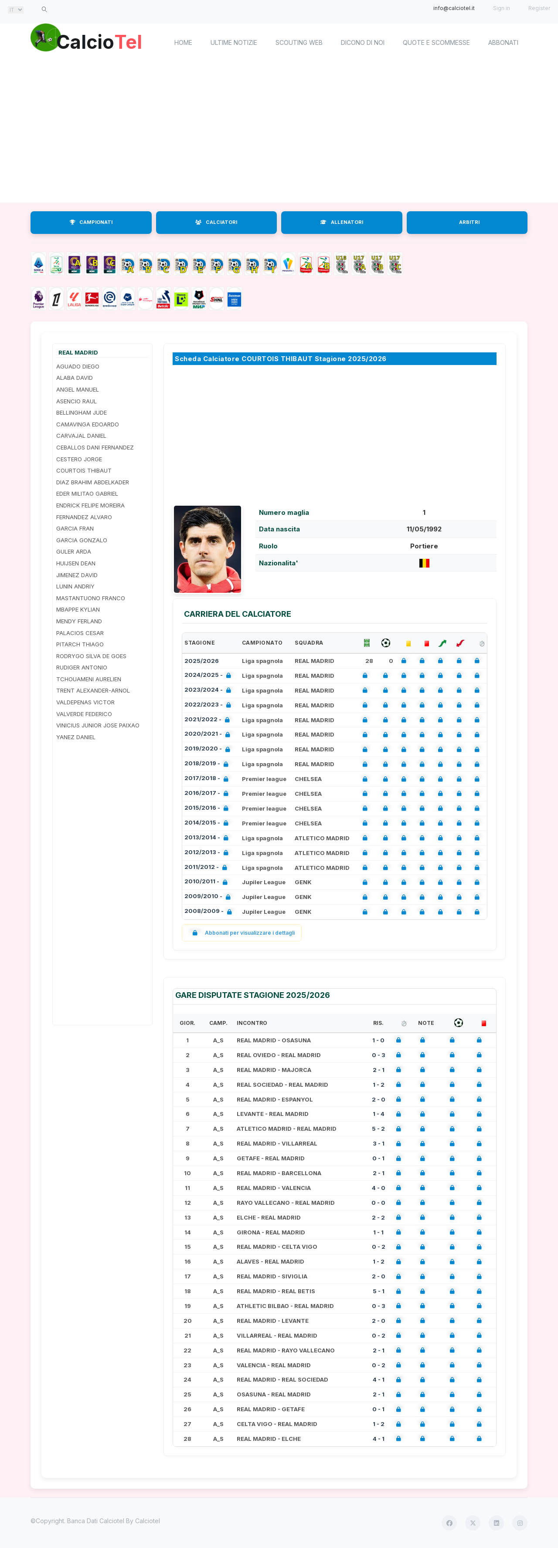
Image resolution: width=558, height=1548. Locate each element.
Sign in (501, 8)
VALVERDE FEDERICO (84, 713)
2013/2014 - (208, 838)
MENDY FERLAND (79, 621)
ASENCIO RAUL (76, 401)
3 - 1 (378, 1143)
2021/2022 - (208, 720)
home (183, 42)
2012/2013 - (208, 853)
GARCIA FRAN (75, 528)
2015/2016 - (208, 808)
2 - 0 (378, 1099)
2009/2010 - (209, 897)
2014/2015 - (208, 823)
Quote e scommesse (436, 42)
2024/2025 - (209, 675)
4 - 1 (378, 1379)
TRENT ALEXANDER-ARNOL (93, 690)
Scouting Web (299, 42)
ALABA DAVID (74, 377)
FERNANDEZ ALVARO (84, 517)
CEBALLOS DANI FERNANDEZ (95, 447)
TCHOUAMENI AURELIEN (88, 679)
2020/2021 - (209, 734)
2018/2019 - (208, 764)
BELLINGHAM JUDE (81, 412)
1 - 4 (378, 1113)
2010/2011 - (207, 882)
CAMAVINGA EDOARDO (87, 424)
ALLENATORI (341, 222)
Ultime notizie (234, 42)
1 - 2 (378, 1084)
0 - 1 (378, 1158)
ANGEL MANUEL (77, 389)
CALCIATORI (216, 222)
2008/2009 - (209, 911)
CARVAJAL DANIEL (81, 435)
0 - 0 (378, 1202)
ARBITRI (469, 222)
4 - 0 (378, 1187)
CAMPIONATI (91, 222)
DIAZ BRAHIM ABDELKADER (92, 482)
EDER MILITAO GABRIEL (87, 493)
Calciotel (147, 1520)
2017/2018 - (208, 779)
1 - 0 (378, 1040)
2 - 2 (378, 1217)
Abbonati (503, 42)
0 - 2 (378, 1246)
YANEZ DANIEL (75, 736)
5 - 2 (378, 1128)
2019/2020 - (209, 749)
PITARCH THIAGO (80, 644)
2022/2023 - (209, 705)
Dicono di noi (362, 42)
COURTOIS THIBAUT (84, 470)
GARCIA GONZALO (81, 540)
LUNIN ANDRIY (75, 586)
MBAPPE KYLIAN (78, 609)
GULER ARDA (73, 551)
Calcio (104, 41)
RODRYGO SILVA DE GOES (91, 655)
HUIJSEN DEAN (75, 563)
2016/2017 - (208, 793)
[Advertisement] (279, 133)
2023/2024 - (209, 690)
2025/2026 (201, 660)
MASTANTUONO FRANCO (90, 598)
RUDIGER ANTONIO (81, 667)
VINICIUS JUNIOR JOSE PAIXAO (98, 725)
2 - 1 (378, 1069)
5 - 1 (378, 1291)
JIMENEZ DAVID (77, 574)
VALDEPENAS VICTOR (85, 702)
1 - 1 (378, 1232)
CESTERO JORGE (79, 459)
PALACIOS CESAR (80, 632)
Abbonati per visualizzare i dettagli (242, 932)
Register (539, 8)
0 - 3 (378, 1054)
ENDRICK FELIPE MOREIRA (90, 505)
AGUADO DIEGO (77, 366)
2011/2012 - (207, 867)
